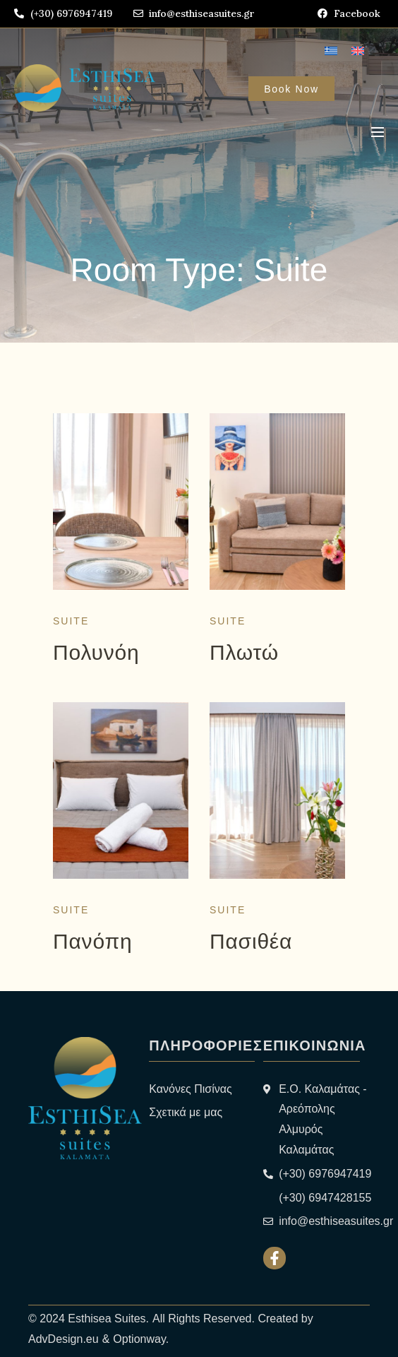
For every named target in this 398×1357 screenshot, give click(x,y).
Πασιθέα (251, 941)
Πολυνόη (96, 652)
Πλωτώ (244, 652)
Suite (71, 621)
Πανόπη (92, 941)
